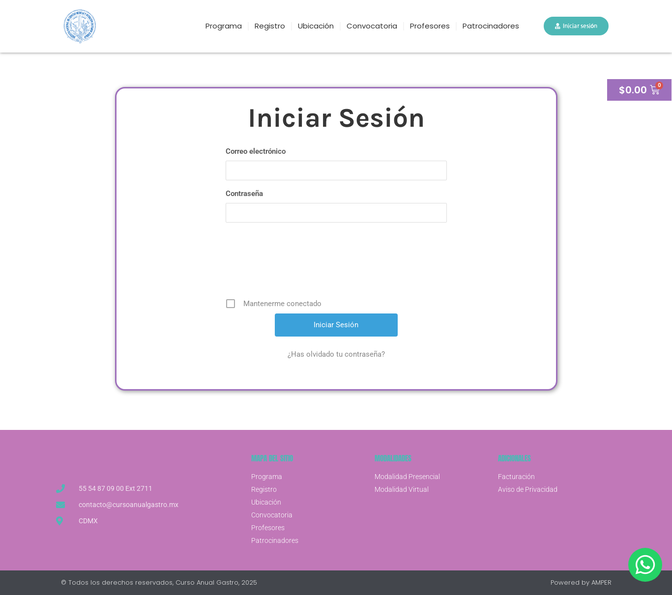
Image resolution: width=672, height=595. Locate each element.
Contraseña (244, 193)
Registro (270, 26)
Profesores (430, 26)
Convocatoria (372, 26)
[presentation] (337, 264)
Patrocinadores (491, 26)
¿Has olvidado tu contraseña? (336, 354)
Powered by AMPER (581, 582)
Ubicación (316, 26)
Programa (223, 26)
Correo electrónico (256, 151)
